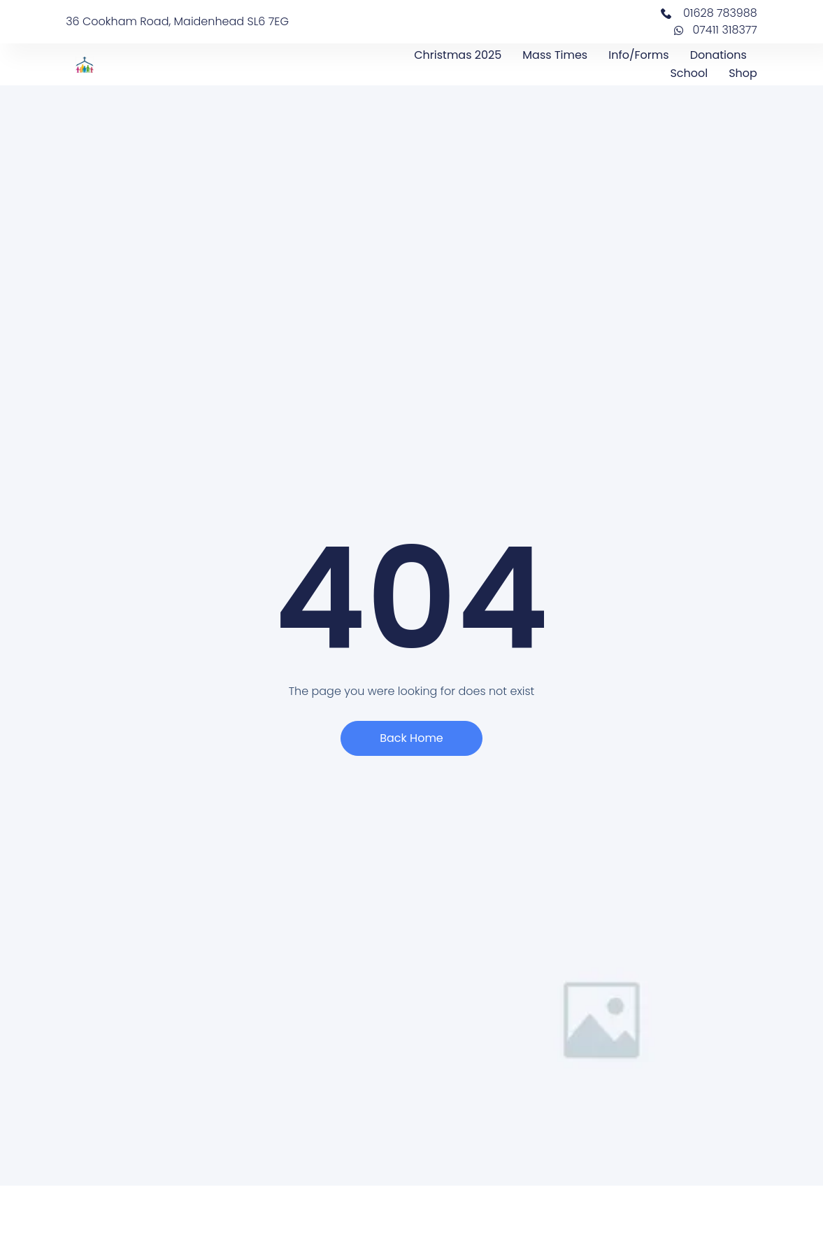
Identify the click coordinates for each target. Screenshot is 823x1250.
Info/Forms (638, 55)
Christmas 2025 (457, 55)
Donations (718, 55)
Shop (743, 73)
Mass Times (554, 55)
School (689, 73)
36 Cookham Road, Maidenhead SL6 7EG (177, 21)
